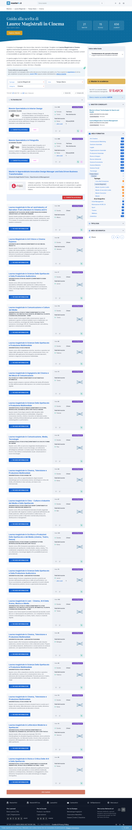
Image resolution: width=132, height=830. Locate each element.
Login (8, 814)
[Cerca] (102, 3)
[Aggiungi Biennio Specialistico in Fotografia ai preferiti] (56, 161)
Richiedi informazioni (19, 228)
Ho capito (126, 827)
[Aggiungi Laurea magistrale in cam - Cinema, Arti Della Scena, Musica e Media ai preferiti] (56, 625)
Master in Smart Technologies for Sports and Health (104, 111)
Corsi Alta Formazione (109, 181)
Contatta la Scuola (19, 130)
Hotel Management (108, 201)
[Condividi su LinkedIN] (118, 237)
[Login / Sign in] (119, 3)
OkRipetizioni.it (95, 803)
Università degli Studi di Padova (19, 347)
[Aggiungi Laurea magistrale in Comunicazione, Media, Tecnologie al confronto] (59, 461)
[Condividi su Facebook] (113, 237)
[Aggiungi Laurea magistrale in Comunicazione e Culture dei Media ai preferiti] (56, 333)
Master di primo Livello (109, 187)
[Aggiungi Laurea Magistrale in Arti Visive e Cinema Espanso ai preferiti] (56, 263)
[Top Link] (123, 3)
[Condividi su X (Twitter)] (122, 237)
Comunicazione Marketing (107, 141)
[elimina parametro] (123, 174)
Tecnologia (107, 171)
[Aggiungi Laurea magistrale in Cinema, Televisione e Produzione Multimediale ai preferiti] (56, 491)
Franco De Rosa (104, 817)
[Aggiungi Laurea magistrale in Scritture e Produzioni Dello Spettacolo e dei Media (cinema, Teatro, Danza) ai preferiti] (56, 561)
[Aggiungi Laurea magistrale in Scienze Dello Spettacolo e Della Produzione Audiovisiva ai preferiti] (56, 298)
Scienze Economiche (107, 162)
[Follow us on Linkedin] (123, 824)
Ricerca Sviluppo (107, 156)
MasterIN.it (13, 803)
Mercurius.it (114, 803)
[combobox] (69, 3)
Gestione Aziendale (107, 144)
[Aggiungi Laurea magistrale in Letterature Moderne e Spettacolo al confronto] (59, 749)
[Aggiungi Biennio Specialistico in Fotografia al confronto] (59, 161)
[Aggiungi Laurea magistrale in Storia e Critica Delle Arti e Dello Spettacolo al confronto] (59, 783)
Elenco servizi (11, 811)
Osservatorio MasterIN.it (74, 814)
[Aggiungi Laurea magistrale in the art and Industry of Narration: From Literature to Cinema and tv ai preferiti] (56, 229)
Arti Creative (107, 138)
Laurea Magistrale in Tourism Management (103, 120)
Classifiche (82, 817)
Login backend (41, 814)
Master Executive (109, 193)
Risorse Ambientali (107, 159)
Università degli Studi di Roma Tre (20, 475)
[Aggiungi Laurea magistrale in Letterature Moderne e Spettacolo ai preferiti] (56, 749)
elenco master (61, 74)
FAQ (17, 811)
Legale (107, 147)
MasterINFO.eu (35, 803)
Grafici (75, 817)
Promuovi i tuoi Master (43, 811)
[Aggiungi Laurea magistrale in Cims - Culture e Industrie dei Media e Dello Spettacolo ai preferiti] (56, 525)
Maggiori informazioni (72, 828)
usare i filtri (33, 74)
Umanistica (107, 216)
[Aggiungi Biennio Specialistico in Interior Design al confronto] (59, 130)
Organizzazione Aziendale (107, 150)
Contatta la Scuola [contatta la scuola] (72, 197)
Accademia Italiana (15, 111)
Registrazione (15, 814)
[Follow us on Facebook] (120, 824)
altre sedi (60, 124)
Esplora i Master (14, 33)
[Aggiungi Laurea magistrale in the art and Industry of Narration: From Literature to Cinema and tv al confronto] (59, 229)
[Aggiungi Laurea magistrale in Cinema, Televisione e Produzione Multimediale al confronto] (59, 491)
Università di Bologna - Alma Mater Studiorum (24, 575)
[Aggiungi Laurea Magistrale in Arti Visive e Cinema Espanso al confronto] (59, 263)
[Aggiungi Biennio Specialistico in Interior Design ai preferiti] (56, 130)
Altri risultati (46, 792)
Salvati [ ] (66, 93)
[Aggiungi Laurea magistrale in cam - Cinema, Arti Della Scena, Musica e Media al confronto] (59, 625)
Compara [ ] (79, 93)
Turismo (108, 210)
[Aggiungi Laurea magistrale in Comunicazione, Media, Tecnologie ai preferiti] (56, 461)
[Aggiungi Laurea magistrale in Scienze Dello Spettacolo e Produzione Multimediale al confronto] (59, 363)
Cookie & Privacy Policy (60, 824)
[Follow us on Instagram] (116, 824)
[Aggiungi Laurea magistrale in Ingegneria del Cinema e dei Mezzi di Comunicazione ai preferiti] (56, 393)
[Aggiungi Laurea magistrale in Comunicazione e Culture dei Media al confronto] (59, 333)
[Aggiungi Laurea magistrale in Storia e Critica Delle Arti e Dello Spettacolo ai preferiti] (56, 783)
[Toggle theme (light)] (115, 3)
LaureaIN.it (53, 803)
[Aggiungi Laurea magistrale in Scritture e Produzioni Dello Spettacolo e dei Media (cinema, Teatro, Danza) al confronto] (59, 561)
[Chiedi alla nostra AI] (35, 130)
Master (109, 196)
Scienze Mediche (107, 165)
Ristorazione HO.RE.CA (108, 204)
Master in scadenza (99, 81)
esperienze (71, 72)
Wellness (108, 213)
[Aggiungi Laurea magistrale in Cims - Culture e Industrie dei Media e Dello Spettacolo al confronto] (59, 525)
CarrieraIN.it (74, 803)
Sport (108, 207)
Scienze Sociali (107, 168)
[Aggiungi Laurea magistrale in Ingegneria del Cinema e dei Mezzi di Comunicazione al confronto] (59, 393)
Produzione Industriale (107, 153)
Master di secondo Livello (109, 190)
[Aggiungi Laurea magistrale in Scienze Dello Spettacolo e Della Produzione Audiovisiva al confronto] (59, 298)
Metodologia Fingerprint (74, 811)
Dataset (69, 817)
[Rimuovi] (43, 82)
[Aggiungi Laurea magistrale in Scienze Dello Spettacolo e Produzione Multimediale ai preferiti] (56, 363)
